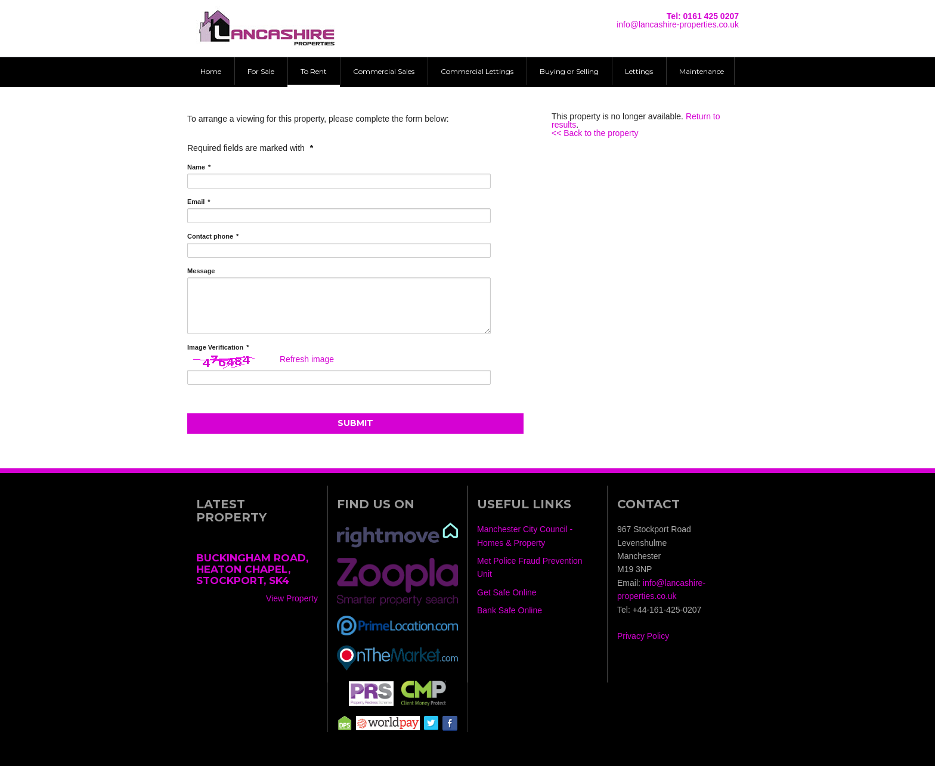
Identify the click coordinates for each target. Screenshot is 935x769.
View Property (292, 601)
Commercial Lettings (477, 71)
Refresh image (307, 362)
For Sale (260, 71)
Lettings (639, 71)
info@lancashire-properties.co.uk (678, 24)
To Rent (314, 71)
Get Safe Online (507, 595)
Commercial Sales (383, 71)
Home (210, 71)
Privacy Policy (643, 639)
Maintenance (701, 71)
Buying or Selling (569, 71)
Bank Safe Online (509, 613)
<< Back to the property (595, 133)
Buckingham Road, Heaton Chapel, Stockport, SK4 (252, 572)
